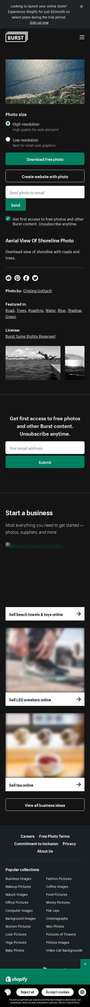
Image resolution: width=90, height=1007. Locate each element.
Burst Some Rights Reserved (30, 336)
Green (11, 316)
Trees (21, 310)
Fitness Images (57, 942)
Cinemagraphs (57, 918)
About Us (45, 850)
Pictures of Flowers (61, 934)
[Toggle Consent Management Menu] (8, 992)
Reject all (27, 992)
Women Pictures (18, 926)
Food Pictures (56, 894)
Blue (62, 310)
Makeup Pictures (18, 886)
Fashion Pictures (59, 878)
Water (51, 310)
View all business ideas (45, 805)
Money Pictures (58, 902)
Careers (28, 835)
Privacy (69, 843)
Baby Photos (15, 950)
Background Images (21, 918)
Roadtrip (35, 310)
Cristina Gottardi (37, 290)
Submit (45, 462)
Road (10, 310)
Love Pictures (16, 934)
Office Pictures (17, 902)
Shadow (74, 310)
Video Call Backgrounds (64, 950)
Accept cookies (57, 992)
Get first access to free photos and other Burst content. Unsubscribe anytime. (45, 221)
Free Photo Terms (54, 835)
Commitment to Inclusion (36, 843)
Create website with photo (45, 176)
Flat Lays (52, 910)
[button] (8, 992)
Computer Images (19, 910)
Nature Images (17, 894)
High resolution (26, 124)
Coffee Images (57, 886)
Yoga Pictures (16, 942)
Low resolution (25, 139)
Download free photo (45, 159)
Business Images (18, 878)
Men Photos (55, 926)
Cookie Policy (72, 1002)
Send (15, 204)
